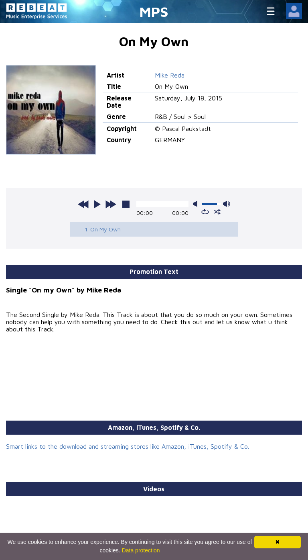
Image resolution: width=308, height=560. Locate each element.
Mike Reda (169, 75)
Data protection (141, 550)
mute (197, 204)
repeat (205, 211)
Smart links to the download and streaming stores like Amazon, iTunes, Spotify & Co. (127, 446)
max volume (226, 204)
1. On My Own (103, 229)
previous (83, 204)
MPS (154, 11)
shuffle (217, 211)
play (97, 204)
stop (126, 204)
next (110, 204)
